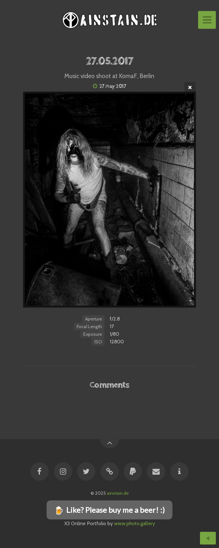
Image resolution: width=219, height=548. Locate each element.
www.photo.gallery (134, 523)
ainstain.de (118, 493)
